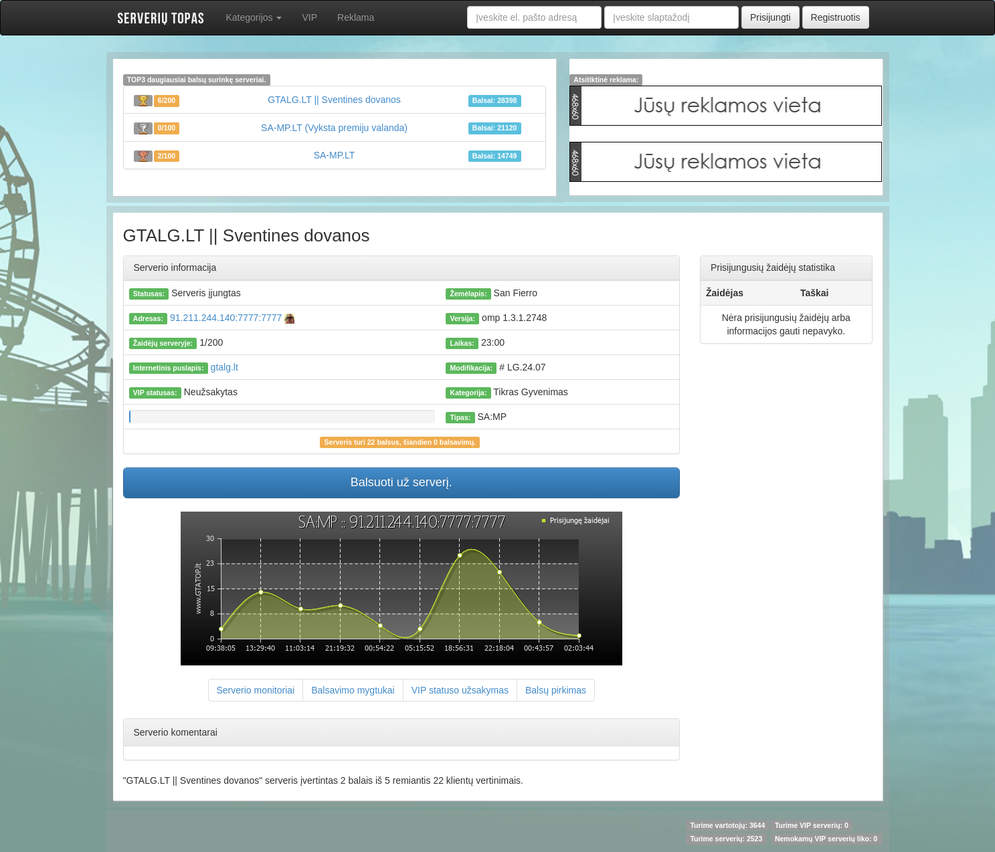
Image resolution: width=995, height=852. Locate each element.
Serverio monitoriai (256, 690)
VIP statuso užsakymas (460, 690)
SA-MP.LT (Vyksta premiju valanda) (334, 127)
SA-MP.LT (334, 155)
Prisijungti (770, 17)
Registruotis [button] (836, 17)
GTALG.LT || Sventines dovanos (334, 99)
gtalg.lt (224, 367)
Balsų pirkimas (555, 690)
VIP (309, 17)
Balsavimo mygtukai (353, 690)
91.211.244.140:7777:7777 (230, 317)
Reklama (355, 17)
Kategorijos (254, 17)
